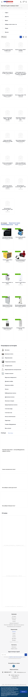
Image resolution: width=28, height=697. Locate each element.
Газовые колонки (9, 373)
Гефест (6, 12)
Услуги (14, 635)
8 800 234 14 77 (7, 672)
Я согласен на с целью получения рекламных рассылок (14, 657)
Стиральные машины (10, 361)
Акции (14, 633)
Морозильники (8, 357)
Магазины (14, 647)
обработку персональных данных (15, 656)
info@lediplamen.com (21, 672)
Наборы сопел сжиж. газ (11, 24)
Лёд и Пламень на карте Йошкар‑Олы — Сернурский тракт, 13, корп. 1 (14, 545)
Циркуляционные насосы (11, 404)
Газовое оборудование (10, 424)
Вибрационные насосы (10, 393)
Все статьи (10, 433)
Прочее (7, 32)
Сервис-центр (14, 648)
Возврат (14, 640)
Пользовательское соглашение (14, 626)
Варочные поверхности (10, 377)
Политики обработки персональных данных (8, 692)
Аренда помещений (14, 623)
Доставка (14, 638)
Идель (6, 20)
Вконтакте (13, 666)
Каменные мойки (9, 385)
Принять (23, 691)
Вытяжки (7, 350)
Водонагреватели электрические (13, 369)
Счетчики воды (8, 408)
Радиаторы (7, 420)
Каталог (14, 631)
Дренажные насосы (9, 397)
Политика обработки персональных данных (14, 624)
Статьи (14, 621)
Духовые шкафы (9, 381)
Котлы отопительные (10, 416)
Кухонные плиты (9, 354)
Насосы (7, 389)
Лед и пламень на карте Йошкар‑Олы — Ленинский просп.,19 (14, 606)
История (14, 616)
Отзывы (14, 619)
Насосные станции (9, 400)
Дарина (7, 16)
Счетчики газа (8, 412)
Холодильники (8, 365)
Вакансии (14, 618)
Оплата (14, 636)
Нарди (6, 28)
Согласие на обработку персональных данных (9, 694)
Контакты (14, 644)
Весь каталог (8, 428)
